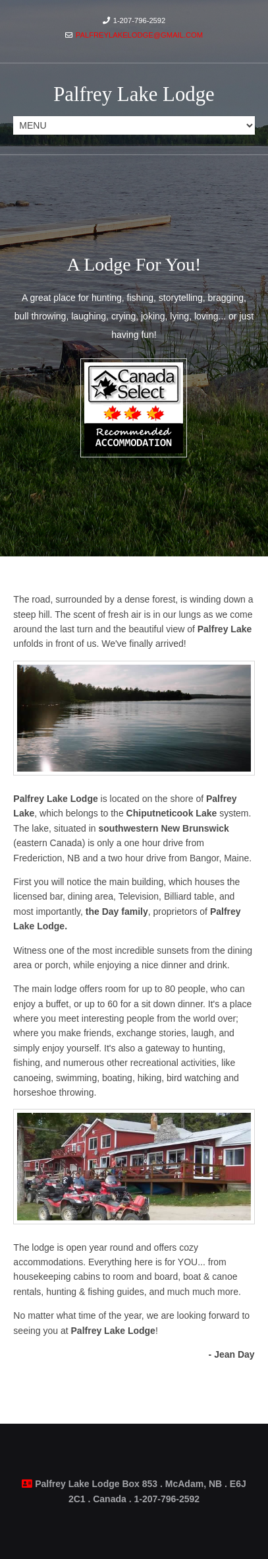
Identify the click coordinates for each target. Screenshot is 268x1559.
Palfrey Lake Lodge (134, 94)
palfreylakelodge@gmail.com (139, 35)
